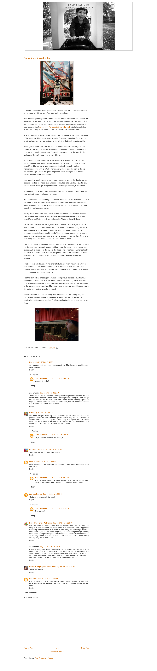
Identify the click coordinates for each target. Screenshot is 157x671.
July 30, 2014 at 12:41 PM (48, 579)
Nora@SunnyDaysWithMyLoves (42, 567)
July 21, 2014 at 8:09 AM (49, 393)
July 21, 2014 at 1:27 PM (52, 494)
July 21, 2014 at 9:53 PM (59, 508)
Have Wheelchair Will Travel (40, 523)
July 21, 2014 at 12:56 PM (46, 461)
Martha (32, 461)
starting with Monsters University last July (55, 127)
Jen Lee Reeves (35, 494)
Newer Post (28, 648)
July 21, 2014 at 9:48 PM (59, 378)
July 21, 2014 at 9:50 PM (59, 435)
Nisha (31, 362)
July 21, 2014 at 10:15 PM (50, 547)
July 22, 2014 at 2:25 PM (65, 567)
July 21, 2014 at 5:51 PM (62, 523)
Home (57, 648)
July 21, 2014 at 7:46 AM (44, 362)
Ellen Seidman (41, 378)
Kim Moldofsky (35, 449)
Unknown (33, 579)
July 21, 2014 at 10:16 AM (52, 449)
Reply (31, 370)
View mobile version (56, 652)
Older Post (85, 648)
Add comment (31, 593)
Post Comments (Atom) (44, 658)
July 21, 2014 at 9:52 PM (59, 477)
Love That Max (78, 5)
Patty (31, 413)
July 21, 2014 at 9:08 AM (43, 413)
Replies (35, 375)
